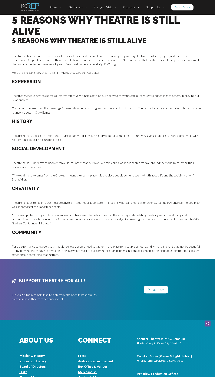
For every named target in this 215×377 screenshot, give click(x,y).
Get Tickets (78, 7)
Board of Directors (32, 366)
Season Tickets (182, 7)
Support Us (156, 7)
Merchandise (87, 372)
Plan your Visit (105, 7)
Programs (131, 7)
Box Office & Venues (93, 366)
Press (82, 356)
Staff (23, 372)
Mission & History (32, 356)
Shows (56, 7)
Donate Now (156, 290)
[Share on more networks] (208, 323)
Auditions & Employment (95, 361)
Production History (33, 361)
